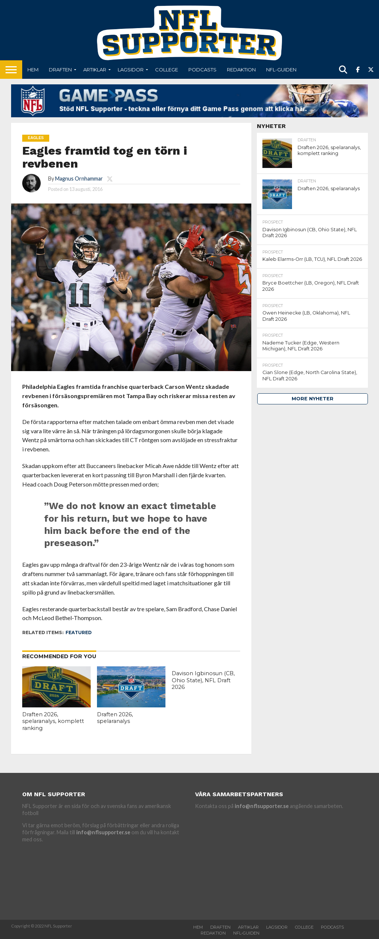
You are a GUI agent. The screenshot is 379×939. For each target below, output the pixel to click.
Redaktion (241, 70)
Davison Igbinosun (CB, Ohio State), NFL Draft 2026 (203, 680)
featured (79, 632)
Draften (60, 70)
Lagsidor (131, 70)
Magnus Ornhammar (79, 178)
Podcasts (202, 70)
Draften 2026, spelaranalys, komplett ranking (53, 721)
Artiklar (94, 70)
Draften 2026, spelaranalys (115, 718)
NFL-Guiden (281, 70)
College (166, 70)
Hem (32, 70)
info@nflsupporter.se (103, 832)
